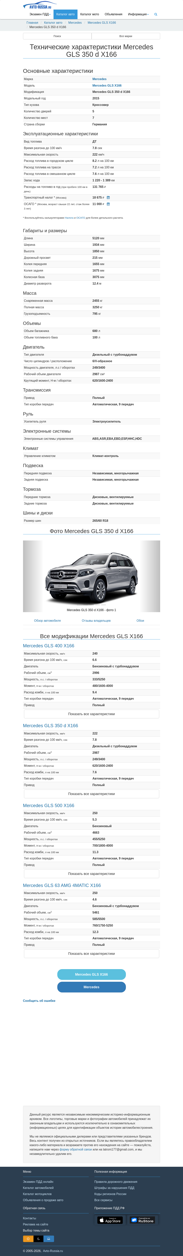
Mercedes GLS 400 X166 (48, 645)
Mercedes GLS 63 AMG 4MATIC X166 (62, 885)
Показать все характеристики (91, 714)
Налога (69, 217)
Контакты (29, 1218)
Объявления (113, 14)
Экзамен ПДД (40, 14)
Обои (140, 620)
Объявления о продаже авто (43, 1200)
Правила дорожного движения (115, 1181)
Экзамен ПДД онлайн (38, 1181)
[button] (33, 576)
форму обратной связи (76, 1149)
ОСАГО (80, 217)
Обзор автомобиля (47, 620)
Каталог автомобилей (38, 1187)
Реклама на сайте (35, 1224)
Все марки (125, 36)
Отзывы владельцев (96, 620)
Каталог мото (89, 14)
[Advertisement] (91, 1054)
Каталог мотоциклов (37, 1194)
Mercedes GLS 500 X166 (48, 805)
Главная (32, 22)
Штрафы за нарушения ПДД (114, 1187)
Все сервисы (103, 1200)
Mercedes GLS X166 (102, 22)
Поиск (57, 36)
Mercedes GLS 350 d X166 (50, 725)
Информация (138, 14)
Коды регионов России (110, 1194)
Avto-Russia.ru (53, 1251)
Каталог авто (65, 14)
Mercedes (75, 22)
